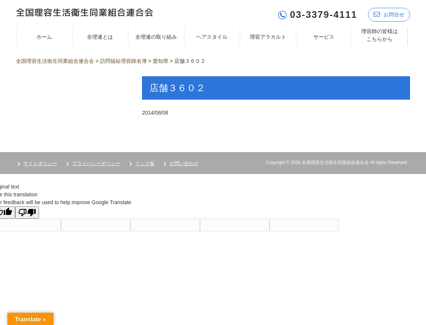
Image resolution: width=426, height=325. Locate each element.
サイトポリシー (40, 161)
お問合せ (389, 12)
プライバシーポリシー (96, 161)
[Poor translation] (27, 210)
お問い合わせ (184, 161)
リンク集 (145, 161)
